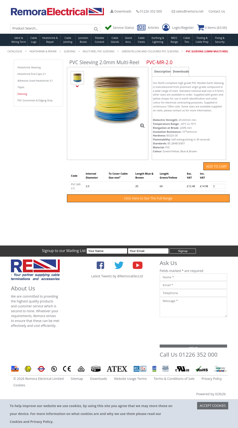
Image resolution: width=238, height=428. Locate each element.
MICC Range (174, 39)
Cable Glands (115, 39)
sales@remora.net (187, 11)
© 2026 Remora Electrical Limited (38, 378)
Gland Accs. (128, 39)
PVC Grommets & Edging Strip (35, 100)
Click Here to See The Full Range (148, 198)
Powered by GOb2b (211, 394)
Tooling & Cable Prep (201, 39)
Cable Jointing (68, 39)
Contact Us (216, 11)
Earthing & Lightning (158, 39)
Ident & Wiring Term (18, 39)
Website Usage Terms (130, 378)
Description (162, 71)
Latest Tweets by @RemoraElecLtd (117, 276)
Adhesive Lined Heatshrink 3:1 (35, 80)
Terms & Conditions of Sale (174, 378)
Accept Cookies (213, 405)
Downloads (120, 11)
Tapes (20, 87)
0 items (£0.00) (212, 27)
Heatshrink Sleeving (29, 67)
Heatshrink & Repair (50, 39)
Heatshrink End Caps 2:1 (31, 74)
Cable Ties (186, 39)
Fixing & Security (220, 39)
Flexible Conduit (99, 39)
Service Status (120, 27)
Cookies (19, 385)
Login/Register (178, 27)
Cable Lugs (33, 39)
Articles (148, 27)
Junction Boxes (83, 39)
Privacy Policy (212, 378)
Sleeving (22, 94)
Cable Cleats (141, 39)
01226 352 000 (149, 11)
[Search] (96, 28)
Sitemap (77, 378)
